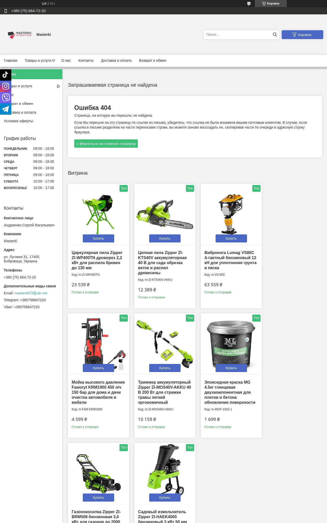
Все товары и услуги (193, 449)
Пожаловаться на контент (147, 518)
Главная (10, 60)
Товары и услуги (38, 60)
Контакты (85, 60)
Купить (97, 237)
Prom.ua (185, 513)
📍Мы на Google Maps (185, 482)
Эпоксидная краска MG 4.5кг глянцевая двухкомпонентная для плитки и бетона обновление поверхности (162, 389)
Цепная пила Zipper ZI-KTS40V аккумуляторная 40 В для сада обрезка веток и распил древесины (161, 261)
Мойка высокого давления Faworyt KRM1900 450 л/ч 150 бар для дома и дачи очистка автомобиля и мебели (291, 261)
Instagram (255, 487)
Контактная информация (108, 482)
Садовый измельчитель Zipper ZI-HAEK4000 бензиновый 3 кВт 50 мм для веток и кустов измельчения (290, 389)
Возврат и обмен (153, 60)
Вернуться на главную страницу (108, 143)
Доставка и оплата (116, 60)
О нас (66, 60)
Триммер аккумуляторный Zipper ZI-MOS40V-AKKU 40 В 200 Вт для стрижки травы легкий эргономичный (97, 389)
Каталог (11, 498)
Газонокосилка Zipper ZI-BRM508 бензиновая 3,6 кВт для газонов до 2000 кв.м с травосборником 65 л (227, 389)
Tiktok (252, 482)
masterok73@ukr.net (31, 293)
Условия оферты (18, 121)
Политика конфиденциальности (113, 487)
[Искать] (274, 34)
